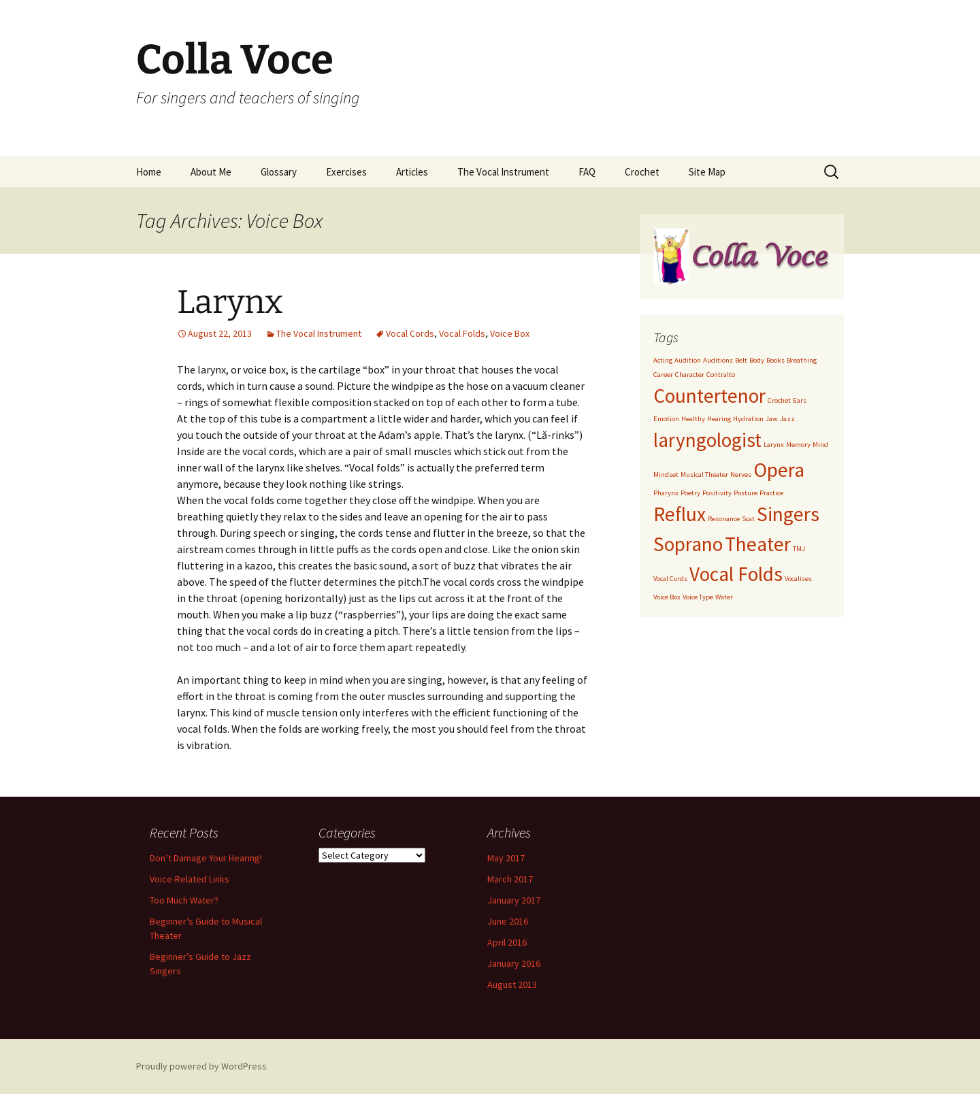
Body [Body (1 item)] (756, 360)
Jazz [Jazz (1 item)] (787, 418)
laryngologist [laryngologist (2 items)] (707, 439)
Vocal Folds (462, 333)
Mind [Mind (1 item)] (820, 444)
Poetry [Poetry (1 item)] (690, 492)
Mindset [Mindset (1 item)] (666, 474)
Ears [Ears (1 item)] (799, 400)
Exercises (346, 171)
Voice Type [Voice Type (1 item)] (698, 597)
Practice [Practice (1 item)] (771, 492)
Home (148, 171)
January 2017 (513, 900)
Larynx (230, 302)
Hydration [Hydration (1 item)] (748, 418)
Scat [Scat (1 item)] (748, 518)
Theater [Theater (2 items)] (758, 544)
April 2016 (507, 942)
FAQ (586, 171)
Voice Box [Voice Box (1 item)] (667, 597)
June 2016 (507, 921)
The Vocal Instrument (503, 171)
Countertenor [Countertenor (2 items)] (709, 395)
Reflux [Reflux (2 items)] (679, 514)
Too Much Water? (184, 900)
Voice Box (509, 333)
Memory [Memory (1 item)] (798, 444)
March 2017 (510, 879)
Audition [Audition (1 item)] (687, 360)
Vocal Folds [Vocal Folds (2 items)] (736, 573)
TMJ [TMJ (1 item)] (799, 548)
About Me (211, 171)
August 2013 (512, 984)
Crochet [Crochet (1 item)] (779, 400)
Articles (412, 171)
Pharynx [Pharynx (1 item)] (666, 492)
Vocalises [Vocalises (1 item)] (798, 578)
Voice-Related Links (189, 879)
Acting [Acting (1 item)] (662, 360)
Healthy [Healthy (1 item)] (693, 418)
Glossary (279, 171)
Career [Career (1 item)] (663, 374)
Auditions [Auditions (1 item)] (718, 360)
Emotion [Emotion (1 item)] (666, 418)
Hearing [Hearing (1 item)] (719, 418)
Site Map (707, 171)
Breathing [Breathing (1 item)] (802, 360)
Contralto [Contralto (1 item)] (720, 374)
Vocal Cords (410, 333)
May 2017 (506, 858)
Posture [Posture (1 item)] (745, 492)
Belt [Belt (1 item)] (741, 360)
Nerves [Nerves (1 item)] (740, 474)
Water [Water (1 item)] (724, 597)
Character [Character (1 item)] (689, 374)
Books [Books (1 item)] (775, 360)
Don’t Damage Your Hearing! (206, 858)
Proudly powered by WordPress (201, 1066)
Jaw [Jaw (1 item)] (772, 418)
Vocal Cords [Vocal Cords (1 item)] (670, 578)
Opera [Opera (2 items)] (778, 469)
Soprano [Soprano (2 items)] (688, 544)
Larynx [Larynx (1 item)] (774, 444)
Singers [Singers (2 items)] (788, 514)
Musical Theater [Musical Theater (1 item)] (704, 474)
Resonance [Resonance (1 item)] (724, 518)
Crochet (642, 171)
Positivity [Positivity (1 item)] (717, 492)
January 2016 (513, 963)
